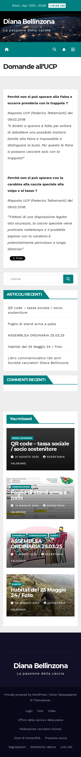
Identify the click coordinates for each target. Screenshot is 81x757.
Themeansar (41, 700)
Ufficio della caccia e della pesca (40, 720)
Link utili (66, 747)
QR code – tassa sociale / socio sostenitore (40, 446)
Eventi (54, 535)
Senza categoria (22, 438)
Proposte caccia (56, 738)
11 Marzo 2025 (26, 554)
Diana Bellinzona (28, 22)
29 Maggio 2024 (28, 602)
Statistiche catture (43, 747)
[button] (54, 49)
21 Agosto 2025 (27, 456)
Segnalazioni (17, 747)
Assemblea (18, 535)
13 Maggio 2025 (27, 505)
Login (29, 711)
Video (52, 711)
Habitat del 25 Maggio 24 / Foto (35, 347)
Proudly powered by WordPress (26, 694)
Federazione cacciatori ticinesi (40, 729)
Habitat (16, 584)
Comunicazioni (21, 487)
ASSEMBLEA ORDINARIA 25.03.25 (36, 335)
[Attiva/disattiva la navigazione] (73, 49)
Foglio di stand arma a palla (32, 324)
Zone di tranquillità (27, 738)
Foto (40, 711)
